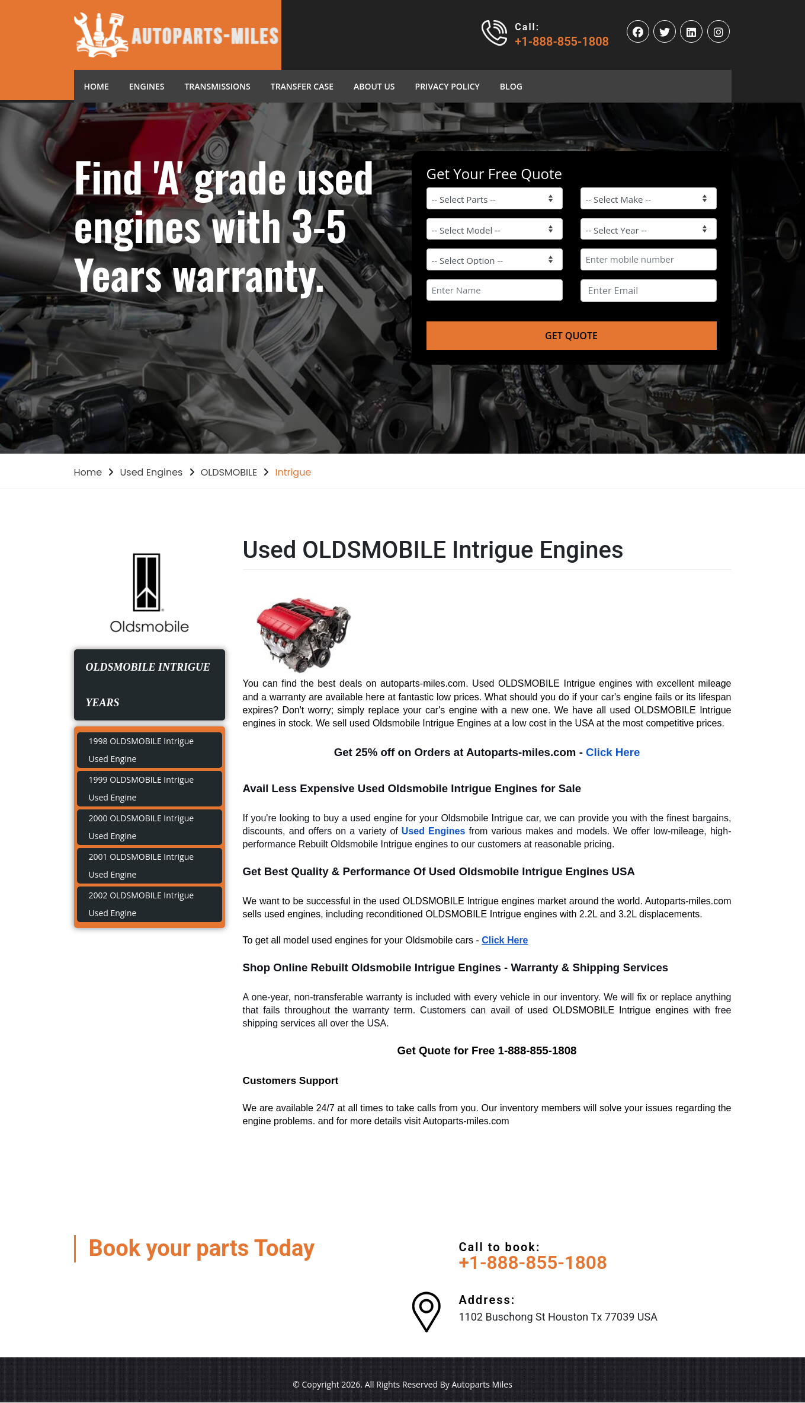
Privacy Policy (447, 86)
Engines (147, 86)
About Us (374, 86)
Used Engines (151, 472)
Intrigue (293, 472)
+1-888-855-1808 (562, 41)
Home (101, 85)
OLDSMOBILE (229, 472)
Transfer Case (302, 86)
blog (511, 86)
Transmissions (217, 86)
